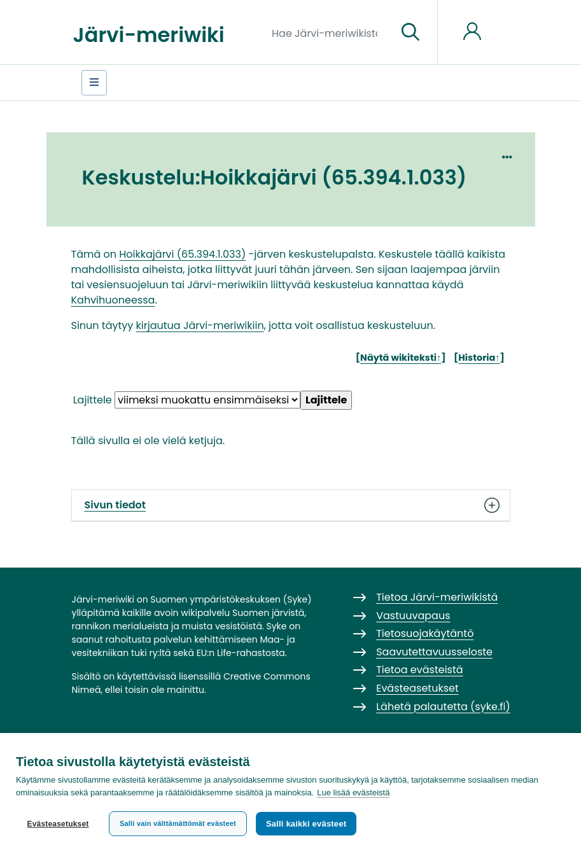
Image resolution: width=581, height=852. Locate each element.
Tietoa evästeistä (419, 669)
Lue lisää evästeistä (353, 792)
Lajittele (92, 400)
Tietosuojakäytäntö (424, 633)
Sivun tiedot (291, 505)
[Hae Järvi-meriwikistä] (329, 32)
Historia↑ (479, 357)
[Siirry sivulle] (410, 32)
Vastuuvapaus (413, 615)
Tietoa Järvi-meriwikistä (437, 597)
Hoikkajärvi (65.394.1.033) (182, 254)
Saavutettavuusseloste (434, 652)
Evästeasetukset (57, 824)
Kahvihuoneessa (113, 300)
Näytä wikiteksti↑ (400, 357)
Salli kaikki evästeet (306, 823)
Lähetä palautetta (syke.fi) (443, 706)
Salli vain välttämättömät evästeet (178, 823)
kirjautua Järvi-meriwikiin (200, 325)
